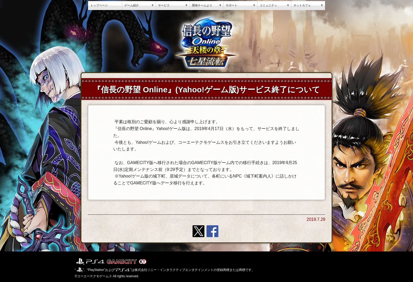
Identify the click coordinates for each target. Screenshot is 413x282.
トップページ (99, 5)
